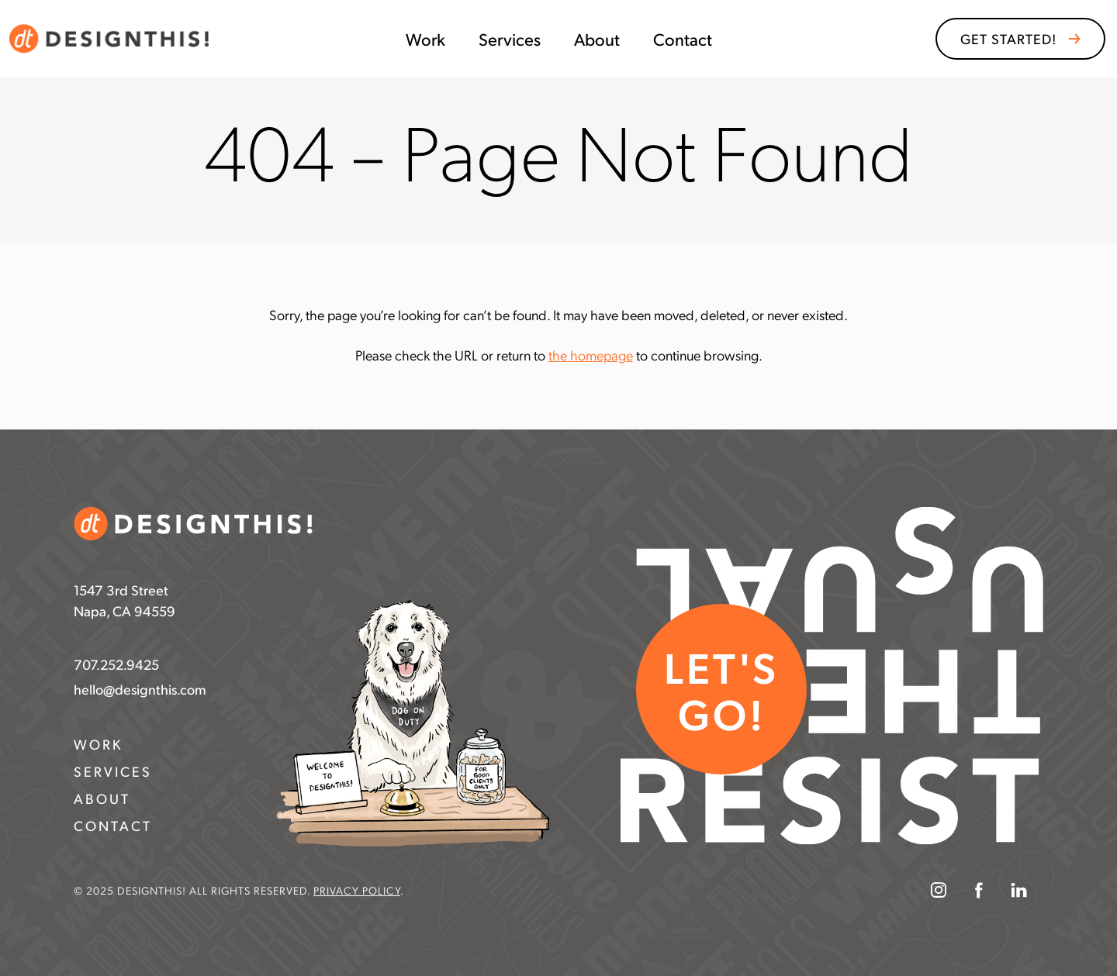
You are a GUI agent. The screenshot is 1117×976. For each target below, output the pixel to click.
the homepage (590, 355)
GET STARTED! (1008, 38)
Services (510, 39)
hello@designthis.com (140, 689)
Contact (682, 39)
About (597, 39)
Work (425, 39)
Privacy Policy (356, 890)
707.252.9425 (116, 664)
